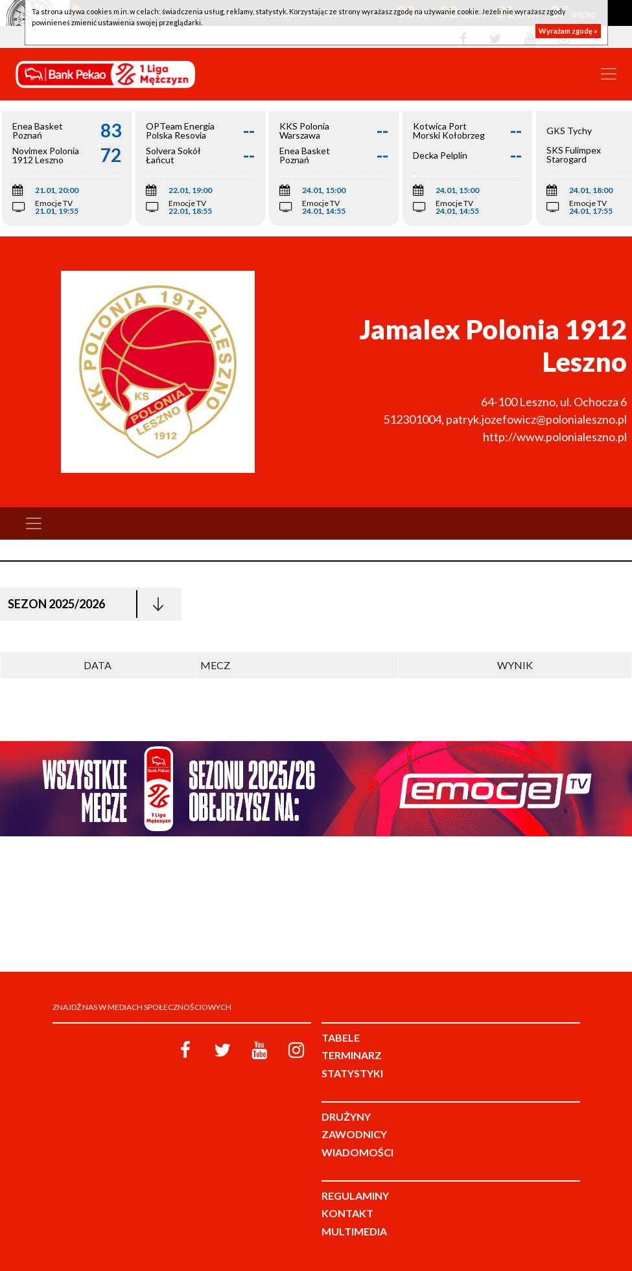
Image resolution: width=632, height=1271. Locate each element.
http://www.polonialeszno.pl (555, 436)
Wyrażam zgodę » (568, 31)
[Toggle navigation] (609, 74)
